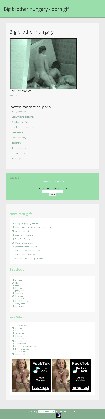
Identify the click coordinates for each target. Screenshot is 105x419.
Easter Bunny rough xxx (23, 254)
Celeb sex (17, 336)
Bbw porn (17, 330)
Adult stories (19, 343)
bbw (15, 285)
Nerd (15, 283)
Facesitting (16, 143)
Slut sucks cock (18, 153)
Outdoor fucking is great (24, 235)
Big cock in (18, 298)
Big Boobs (18, 338)
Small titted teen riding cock (23, 127)
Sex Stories (18, 333)
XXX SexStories (20, 325)
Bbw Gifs (13, 95)
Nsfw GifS (14, 178)
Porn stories (19, 328)
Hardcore (17, 296)
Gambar (17, 280)
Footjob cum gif (20, 231)
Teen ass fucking (19, 137)
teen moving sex (20, 349)
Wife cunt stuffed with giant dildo (27, 258)
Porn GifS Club (46, 411)
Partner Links (19, 354)
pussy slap (18, 290)
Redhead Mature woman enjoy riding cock (31, 227)
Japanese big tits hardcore (24, 247)
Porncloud (18, 306)
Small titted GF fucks (20, 122)
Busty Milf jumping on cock (25, 223)
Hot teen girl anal (19, 148)
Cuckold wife (17, 132)
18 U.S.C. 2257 (50, 415)
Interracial (18, 293)
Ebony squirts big (19, 158)
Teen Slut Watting (21, 239)
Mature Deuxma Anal (22, 243)
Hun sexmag (19, 351)
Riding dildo (18, 303)
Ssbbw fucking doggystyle (23, 117)
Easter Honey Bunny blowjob (26, 250)
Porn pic (17, 288)
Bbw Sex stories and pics (24, 346)
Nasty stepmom (19, 111)
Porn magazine (20, 341)
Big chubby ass (20, 301)
